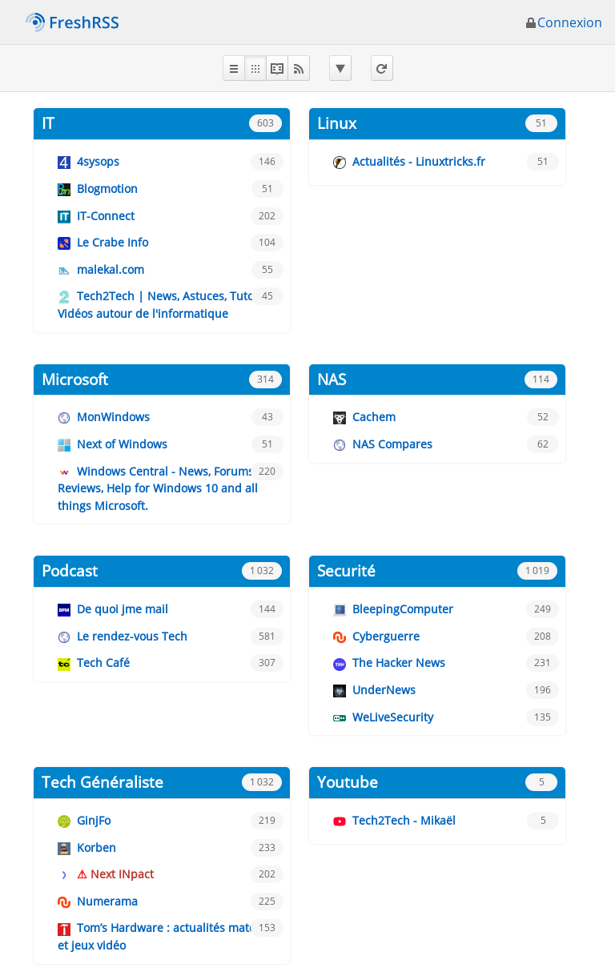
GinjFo (94, 820)
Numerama (107, 901)
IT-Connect (106, 215)
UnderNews (384, 689)
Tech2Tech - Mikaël (404, 820)
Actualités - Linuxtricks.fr (418, 161)
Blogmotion (107, 188)
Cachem (374, 416)
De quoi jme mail (122, 609)
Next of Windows (122, 444)
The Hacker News (398, 662)
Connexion (563, 22)
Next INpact (122, 874)
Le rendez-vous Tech (132, 636)
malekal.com (110, 269)
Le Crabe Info (112, 242)
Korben (96, 847)
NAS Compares (392, 444)
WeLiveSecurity (392, 717)
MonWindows (113, 416)
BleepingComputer (402, 609)
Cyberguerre (386, 636)
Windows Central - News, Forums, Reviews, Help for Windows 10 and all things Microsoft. (158, 488)
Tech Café (103, 662)
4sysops (98, 161)
